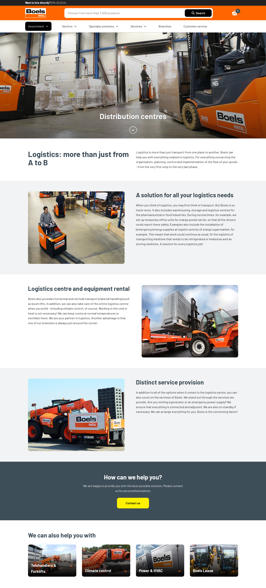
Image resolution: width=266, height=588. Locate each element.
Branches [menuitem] (165, 26)
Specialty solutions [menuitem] (104, 26)
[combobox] (125, 13)
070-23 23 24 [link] (58, 2)
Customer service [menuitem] (195, 26)
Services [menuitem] (139, 26)
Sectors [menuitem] (69, 26)
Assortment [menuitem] (38, 26)
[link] (35, 13)
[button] (52, 568)
